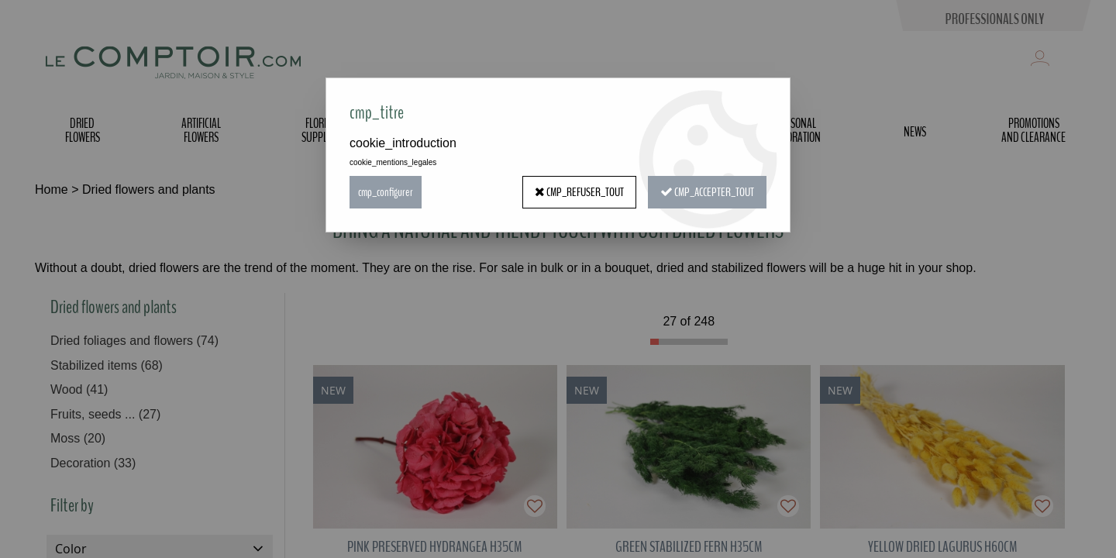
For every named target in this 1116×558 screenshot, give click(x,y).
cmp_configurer (385, 192)
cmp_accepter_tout (707, 192)
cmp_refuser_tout (579, 192)
